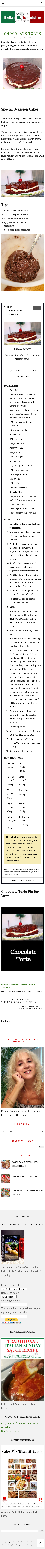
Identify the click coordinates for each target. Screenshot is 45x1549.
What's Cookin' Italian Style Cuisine (27, 1542)
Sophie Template (8, 1545)
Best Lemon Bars (10, 1431)
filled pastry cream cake (27, 992)
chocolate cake (8, 992)
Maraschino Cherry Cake (25, 1176)
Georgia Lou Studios (35, 1545)
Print (37, 308)
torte (40, 992)
